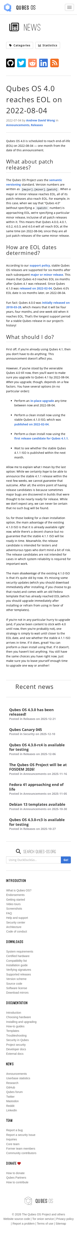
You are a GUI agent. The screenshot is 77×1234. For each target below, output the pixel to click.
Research (12, 1083)
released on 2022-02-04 (36, 288)
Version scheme (16, 979)
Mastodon (12, 1101)
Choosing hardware (18, 1017)
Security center (15, 922)
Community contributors (21, 1153)
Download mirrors (17, 992)
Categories (19, 45)
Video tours (13, 904)
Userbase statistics (18, 1078)
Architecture (13, 927)
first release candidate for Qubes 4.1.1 (41, 438)
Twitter (10, 1096)
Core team (12, 1144)
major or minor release (47, 275)
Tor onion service (43, 1219)
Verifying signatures (18, 969)
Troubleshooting (16, 1035)
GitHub (10, 1087)
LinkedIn (11, 1110)
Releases (37, 125)
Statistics (48, 45)
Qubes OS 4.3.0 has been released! (38, 714)
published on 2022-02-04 (31, 424)
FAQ (9, 913)
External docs (14, 1053)
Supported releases (18, 974)
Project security (16, 1044)
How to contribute (17, 1182)
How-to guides (15, 1026)
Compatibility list (16, 960)
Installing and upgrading (21, 1021)
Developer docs (16, 1049)
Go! (66, 860)
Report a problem (23, 1223)
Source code (14, 983)
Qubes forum (14, 1092)
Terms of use (45, 1223)
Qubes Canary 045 (38, 731)
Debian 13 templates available (38, 806)
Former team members (20, 1148)
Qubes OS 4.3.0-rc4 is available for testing (38, 749)
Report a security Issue (20, 1134)
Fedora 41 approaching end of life (38, 789)
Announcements (17, 125)
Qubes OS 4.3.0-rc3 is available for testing (38, 824)
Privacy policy (65, 1219)
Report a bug (14, 1130)
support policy (40, 265)
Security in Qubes (17, 1040)
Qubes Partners (16, 1177)
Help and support (17, 917)
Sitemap (61, 1223)
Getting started (15, 899)
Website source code (16, 1219)
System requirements (19, 951)
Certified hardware (17, 956)
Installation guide (17, 965)
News (25, 27)
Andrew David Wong (40, 120)
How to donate (15, 1173)
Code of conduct (16, 931)
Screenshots (14, 908)
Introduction (13, 1012)
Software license (16, 988)
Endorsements (15, 895)
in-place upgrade (42, 401)
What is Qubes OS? (18, 890)
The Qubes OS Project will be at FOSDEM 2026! (38, 769)
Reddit (10, 1105)
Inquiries (11, 1139)
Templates (12, 1030)
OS (38, 1201)
